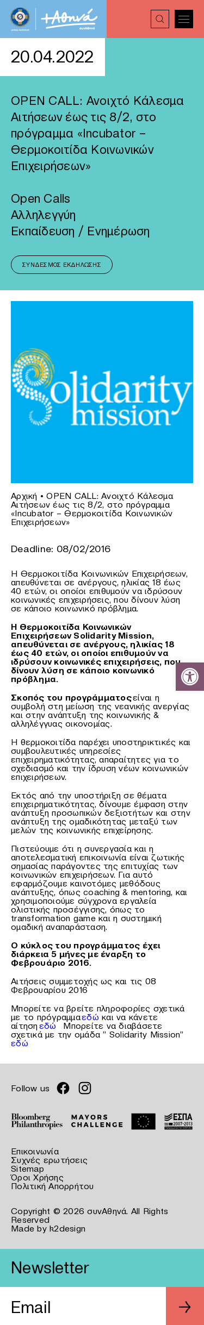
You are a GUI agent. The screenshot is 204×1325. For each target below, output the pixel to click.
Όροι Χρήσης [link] (37, 1177)
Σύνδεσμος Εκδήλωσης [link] (61, 264)
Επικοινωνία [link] (35, 1151)
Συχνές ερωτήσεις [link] (49, 1159)
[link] (190, 676)
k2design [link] (67, 1228)
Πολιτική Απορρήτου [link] (52, 1185)
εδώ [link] (90, 1016)
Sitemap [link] (27, 1168)
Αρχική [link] (24, 495)
